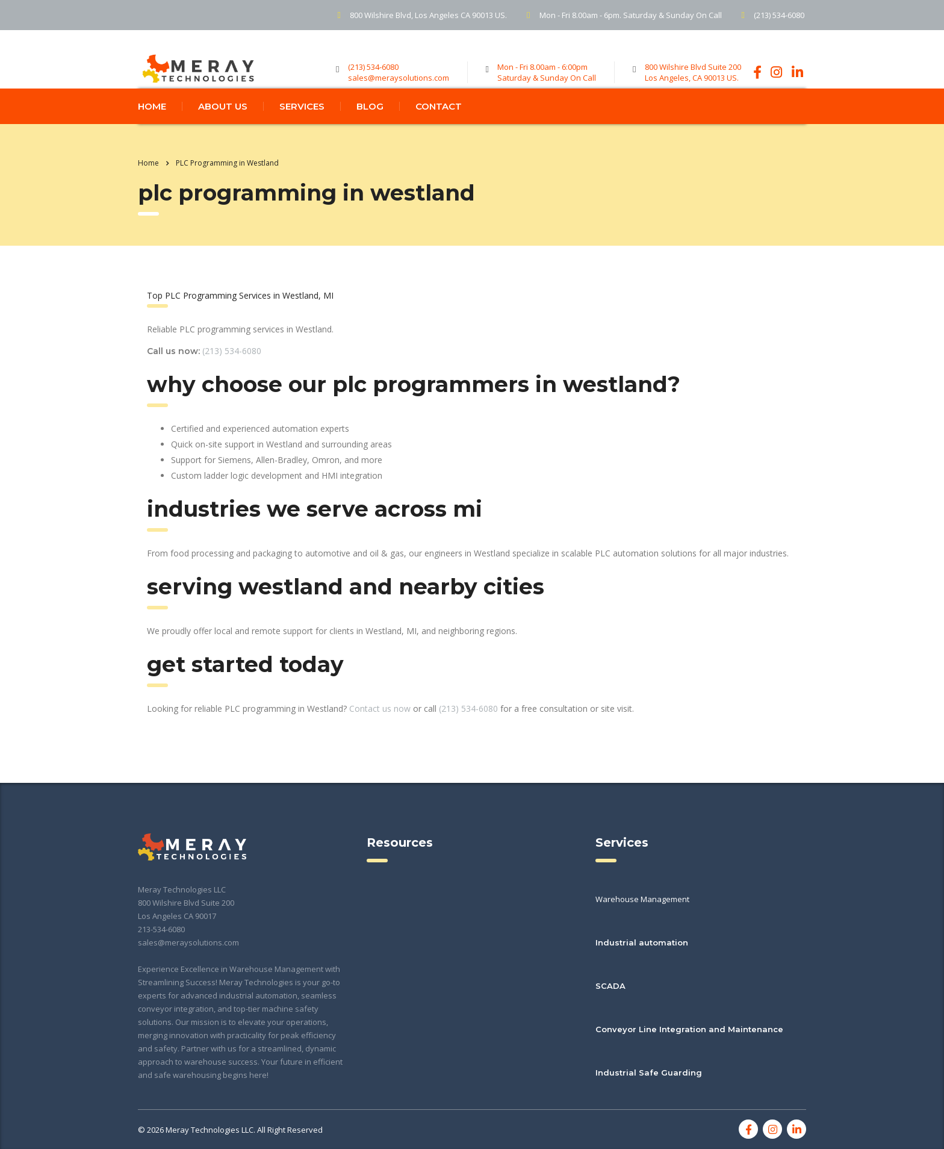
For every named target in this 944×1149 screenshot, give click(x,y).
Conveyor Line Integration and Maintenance (689, 1029)
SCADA (610, 986)
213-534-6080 (161, 929)
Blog (370, 130)
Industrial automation (641, 942)
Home (148, 187)
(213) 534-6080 (231, 375)
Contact (438, 130)
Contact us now (380, 732)
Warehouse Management (642, 899)
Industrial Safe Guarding (648, 1072)
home (152, 130)
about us (222, 130)
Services (301, 130)
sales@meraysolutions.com (188, 942)
